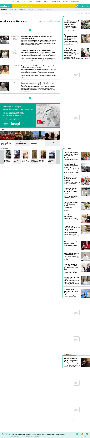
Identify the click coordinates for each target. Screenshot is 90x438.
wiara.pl (6, 6)
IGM (16, 434)
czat (24, 1)
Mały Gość (65, 1)
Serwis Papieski (24, 6)
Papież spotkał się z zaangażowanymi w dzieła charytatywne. (70, 209)
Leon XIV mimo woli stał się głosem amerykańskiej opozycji (71, 278)
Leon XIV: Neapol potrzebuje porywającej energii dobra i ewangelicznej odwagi (71, 166)
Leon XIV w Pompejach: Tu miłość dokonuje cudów (71, 204)
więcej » (13, 144)
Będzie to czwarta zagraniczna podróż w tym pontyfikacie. (71, 295)
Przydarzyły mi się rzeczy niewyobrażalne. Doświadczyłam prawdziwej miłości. (76, 58)
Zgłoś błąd (87, 433)
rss (82, 13)
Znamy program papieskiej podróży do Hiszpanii (71, 291)
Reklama (39, 434)
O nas (12, 434)
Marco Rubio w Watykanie (68, 215)
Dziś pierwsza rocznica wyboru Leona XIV (71, 242)
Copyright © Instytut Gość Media (18, 436)
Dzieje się (64, 16)
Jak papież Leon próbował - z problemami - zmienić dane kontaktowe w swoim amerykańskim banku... (72, 229)
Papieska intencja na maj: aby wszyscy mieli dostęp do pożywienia (71, 360)
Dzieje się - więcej (66, 148)
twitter (89, 13)
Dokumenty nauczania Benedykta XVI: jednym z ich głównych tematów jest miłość (37, 84)
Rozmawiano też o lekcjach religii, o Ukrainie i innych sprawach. (71, 271)
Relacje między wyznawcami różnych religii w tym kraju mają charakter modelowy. (71, 43)
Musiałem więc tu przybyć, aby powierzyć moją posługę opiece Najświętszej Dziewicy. (71, 196)
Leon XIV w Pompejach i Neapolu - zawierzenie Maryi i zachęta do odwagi (71, 155)
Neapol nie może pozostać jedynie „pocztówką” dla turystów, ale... (72, 171)
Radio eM (46, 1)
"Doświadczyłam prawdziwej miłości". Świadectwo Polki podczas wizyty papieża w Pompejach (71, 52)
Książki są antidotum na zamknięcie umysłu (71, 254)
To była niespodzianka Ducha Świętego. (70, 246)
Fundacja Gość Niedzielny (48, 434)
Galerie (2, 129)
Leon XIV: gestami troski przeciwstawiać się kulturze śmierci (71, 22)
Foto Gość (34, 434)
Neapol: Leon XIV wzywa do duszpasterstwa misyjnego (71, 178)
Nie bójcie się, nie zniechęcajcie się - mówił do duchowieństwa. (72, 183)
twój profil (82, 6)
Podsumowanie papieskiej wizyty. (71, 159)
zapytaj (30, 1)
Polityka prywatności (60, 434)
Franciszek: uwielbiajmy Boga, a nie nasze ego (36, 51)
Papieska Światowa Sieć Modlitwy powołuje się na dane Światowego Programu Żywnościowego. (72, 365)
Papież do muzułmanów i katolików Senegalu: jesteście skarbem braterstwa (71, 37)
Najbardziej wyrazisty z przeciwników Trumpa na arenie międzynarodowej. (71, 284)
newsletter (77, 433)
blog (18, 1)
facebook (86, 13)
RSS (82, 433)
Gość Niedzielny (56, 1)
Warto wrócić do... (4, 148)
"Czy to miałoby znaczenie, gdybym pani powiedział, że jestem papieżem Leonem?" (74, 236)
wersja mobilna (75, 1)
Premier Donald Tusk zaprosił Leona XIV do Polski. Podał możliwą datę (71, 266)
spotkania (38, 1)
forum (12, 1)
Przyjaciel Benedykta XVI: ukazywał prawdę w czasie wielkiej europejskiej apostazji (38, 67)
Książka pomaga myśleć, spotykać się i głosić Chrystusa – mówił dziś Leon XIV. (72, 258)
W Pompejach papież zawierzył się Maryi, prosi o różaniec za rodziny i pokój (72, 190)
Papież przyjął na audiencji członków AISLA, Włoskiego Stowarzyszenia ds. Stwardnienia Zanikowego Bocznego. (71, 28)
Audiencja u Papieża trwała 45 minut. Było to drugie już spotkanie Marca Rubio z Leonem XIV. (72, 220)
